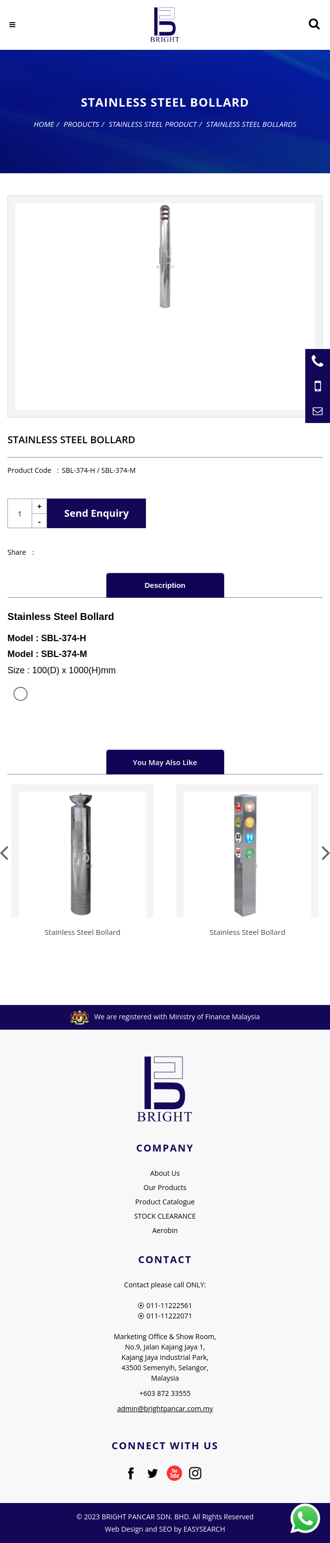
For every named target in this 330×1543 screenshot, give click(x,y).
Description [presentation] (165, 585)
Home (44, 124)
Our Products (165, 1187)
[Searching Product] (314, 24)
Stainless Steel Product (152, 124)
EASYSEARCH (204, 1529)
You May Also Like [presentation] (165, 762)
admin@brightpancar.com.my (165, 1408)
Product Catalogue (164, 1201)
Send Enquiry (96, 513)
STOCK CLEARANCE (165, 1216)
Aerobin (165, 1230)
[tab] (165, 584)
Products (81, 124)
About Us (165, 1173)
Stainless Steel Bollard (82, 932)
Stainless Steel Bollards (251, 124)
